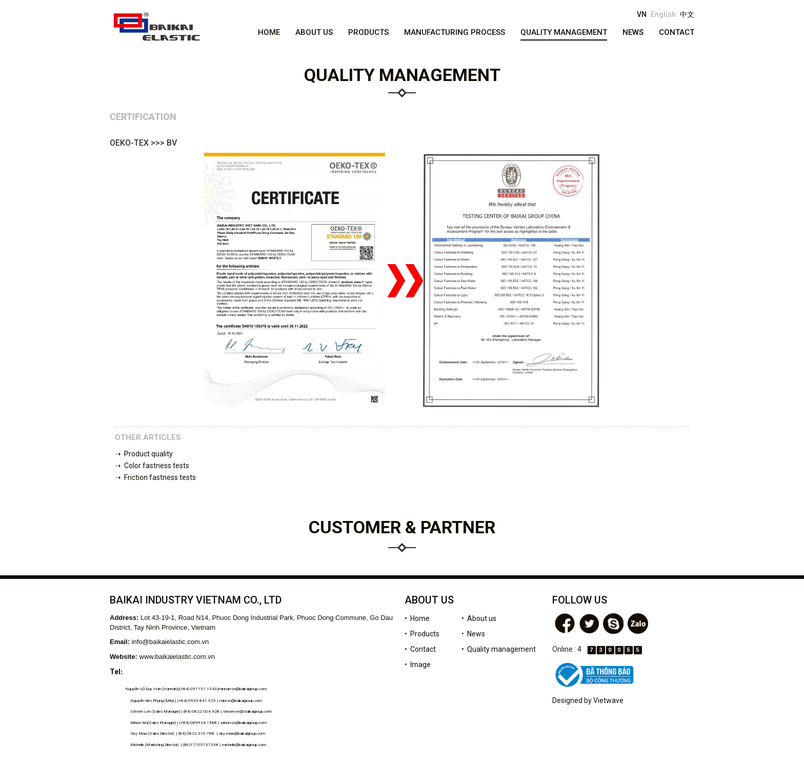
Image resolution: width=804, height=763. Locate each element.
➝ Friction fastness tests (155, 477)
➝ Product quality (144, 454)
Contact (676, 32)
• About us (478, 618)
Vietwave (608, 700)
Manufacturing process (454, 32)
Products (368, 32)
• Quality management (498, 649)
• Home (417, 618)
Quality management (563, 32)
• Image (418, 664)
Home (269, 32)
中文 (687, 14)
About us (314, 32)
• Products (422, 634)
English (663, 14)
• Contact (420, 649)
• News (473, 634)
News (633, 32)
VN (642, 14)
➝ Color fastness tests (152, 465)
